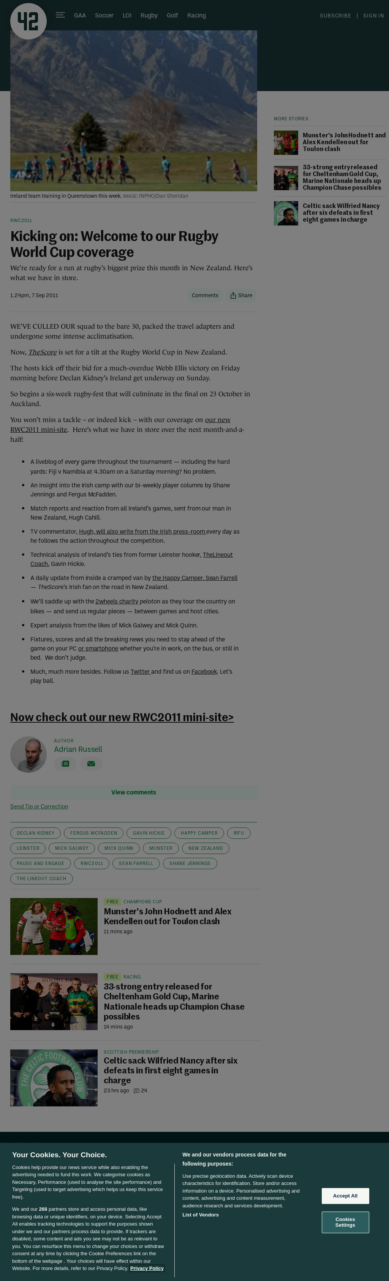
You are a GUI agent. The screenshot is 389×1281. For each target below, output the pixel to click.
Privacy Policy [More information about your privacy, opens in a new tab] (147, 1268)
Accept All (345, 1196)
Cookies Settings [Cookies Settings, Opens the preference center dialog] (345, 1222)
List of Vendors (200, 1215)
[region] (194, 1212)
